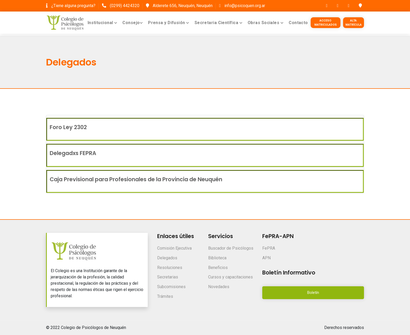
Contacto (298, 22)
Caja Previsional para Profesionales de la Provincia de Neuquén (136, 179)
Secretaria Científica (218, 22)
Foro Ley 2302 (68, 127)
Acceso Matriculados (325, 22)
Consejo (132, 22)
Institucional (102, 22)
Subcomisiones (171, 286)
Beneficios (218, 267)
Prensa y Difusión (168, 22)
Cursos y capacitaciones (230, 276)
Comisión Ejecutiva (174, 248)
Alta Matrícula (353, 22)
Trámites (165, 296)
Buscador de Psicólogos (230, 248)
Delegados (167, 257)
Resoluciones (169, 267)
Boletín (313, 292)
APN (266, 257)
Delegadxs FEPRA (73, 153)
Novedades (218, 286)
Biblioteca (217, 257)
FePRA (268, 248)
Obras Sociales (265, 22)
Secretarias (167, 276)
